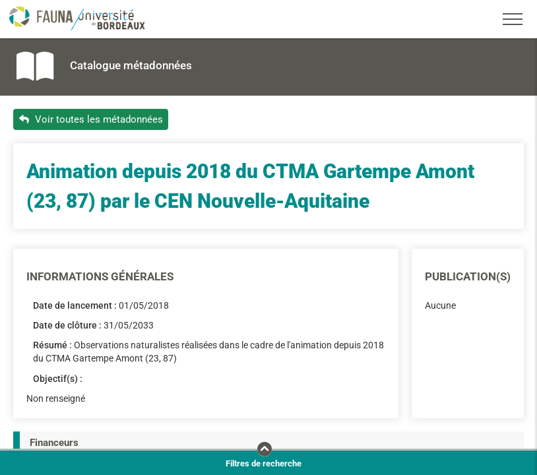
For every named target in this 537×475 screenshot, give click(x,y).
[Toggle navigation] (512, 19)
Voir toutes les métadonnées (91, 119)
